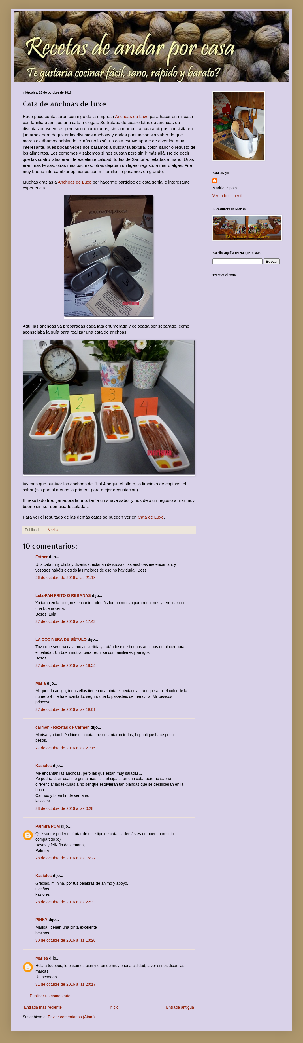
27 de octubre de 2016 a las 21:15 (65, 748)
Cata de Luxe (151, 517)
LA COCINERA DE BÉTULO (61, 639)
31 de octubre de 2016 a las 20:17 (65, 984)
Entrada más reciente (43, 1007)
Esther (41, 557)
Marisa (41, 958)
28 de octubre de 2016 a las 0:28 (64, 808)
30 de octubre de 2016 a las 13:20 (65, 940)
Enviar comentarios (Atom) (71, 1017)
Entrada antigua (180, 1007)
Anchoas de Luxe (132, 116)
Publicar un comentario (50, 996)
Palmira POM (47, 826)
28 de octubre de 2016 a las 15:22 (65, 858)
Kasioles (43, 765)
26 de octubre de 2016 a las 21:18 (65, 577)
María (40, 683)
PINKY (41, 919)
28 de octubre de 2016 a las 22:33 (65, 902)
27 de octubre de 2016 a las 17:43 (65, 621)
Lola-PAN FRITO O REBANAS (63, 595)
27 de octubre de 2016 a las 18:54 (65, 665)
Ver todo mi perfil (227, 195)
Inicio (114, 1007)
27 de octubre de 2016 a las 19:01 (65, 709)
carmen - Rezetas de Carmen (62, 727)
